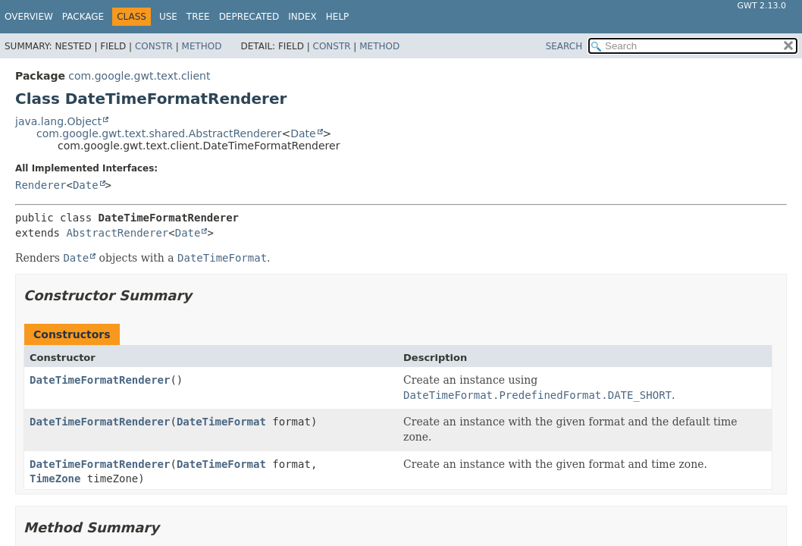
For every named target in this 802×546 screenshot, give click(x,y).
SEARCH (564, 46)
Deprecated (249, 16)
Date (302, 133)
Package (83, 16)
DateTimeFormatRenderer (100, 380)
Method (202, 46)
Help (337, 16)
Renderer (40, 185)
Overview (29, 16)
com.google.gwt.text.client (139, 76)
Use (168, 16)
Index (302, 16)
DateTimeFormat (221, 422)
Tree (198, 16)
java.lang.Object (58, 121)
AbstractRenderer (117, 233)
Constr (154, 46)
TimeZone (55, 478)
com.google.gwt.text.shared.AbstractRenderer (158, 133)
